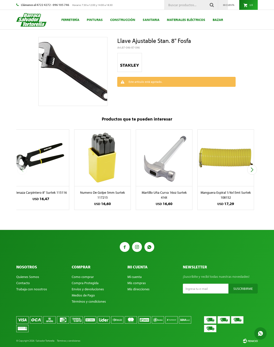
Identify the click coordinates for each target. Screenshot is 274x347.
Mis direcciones (138, 289)
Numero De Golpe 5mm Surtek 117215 (102, 195)
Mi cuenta (134, 277)
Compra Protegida (85, 283)
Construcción (122, 19)
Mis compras (136, 283)
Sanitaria (151, 19)
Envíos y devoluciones (88, 289)
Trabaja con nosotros (31, 289)
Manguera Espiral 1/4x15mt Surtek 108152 (226, 195)
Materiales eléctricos (186, 19)
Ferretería (70, 19)
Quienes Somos (27, 277)
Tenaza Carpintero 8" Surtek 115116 (41, 192)
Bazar (218, 19)
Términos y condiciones (89, 301)
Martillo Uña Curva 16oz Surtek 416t (164, 195)
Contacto (23, 283)
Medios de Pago (83, 295)
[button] (252, 169)
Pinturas (95, 19)
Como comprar (83, 277)
